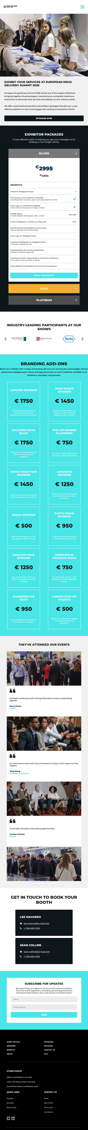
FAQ (46, 1054)
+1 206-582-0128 (31, 928)
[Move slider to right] (82, 339)
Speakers (11, 1046)
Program (48, 1046)
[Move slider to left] (5, 339)
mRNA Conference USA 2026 (19, 1077)
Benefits (11, 1050)
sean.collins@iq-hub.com (37, 951)
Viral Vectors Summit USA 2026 (21, 1082)
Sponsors (48, 1042)
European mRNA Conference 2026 (22, 1086)
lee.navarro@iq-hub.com (36, 923)
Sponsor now (44, 118)
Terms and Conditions (48, 1109)
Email (46, 1098)
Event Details (13, 1042)
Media (9, 1054)
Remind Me (11, 1107)
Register (10, 1098)
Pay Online (48, 1103)
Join (44, 1014)
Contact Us (49, 1050)
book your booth (44, 275)
